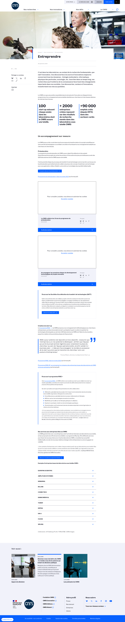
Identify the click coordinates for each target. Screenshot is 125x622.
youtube (111, 601)
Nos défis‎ (79, 9)
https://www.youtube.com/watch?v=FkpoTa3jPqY (83, 277)
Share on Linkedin (21, 78)
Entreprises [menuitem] (69, 607)
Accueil (40, 52)
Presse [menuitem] (68, 601)
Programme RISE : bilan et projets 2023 (49, 360)
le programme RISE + (50, 381)
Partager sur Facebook (25, 78)
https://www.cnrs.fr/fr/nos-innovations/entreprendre (16, 81)
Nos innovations (56, 9)
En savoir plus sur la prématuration (49, 171)
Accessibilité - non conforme (33, 618)
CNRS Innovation (49, 601)
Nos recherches (30, 9)
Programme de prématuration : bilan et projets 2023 (53, 176)
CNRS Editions (48, 604)
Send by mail (12, 81)
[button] (7, 619)
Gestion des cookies (62, 618)
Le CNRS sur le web (84, 2)
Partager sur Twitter (16, 78)
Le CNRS (103, 9)
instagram (106, 601)
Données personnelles (78, 618)
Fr (116, 2)
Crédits (48, 618)
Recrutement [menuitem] (70, 604)
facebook (101, 601)
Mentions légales (95, 618)
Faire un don (109, 2)
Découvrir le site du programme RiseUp (50, 457)
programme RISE (45, 328)
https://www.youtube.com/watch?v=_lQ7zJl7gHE (83, 223)
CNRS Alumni (47, 607)
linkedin (96, 601)
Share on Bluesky (12, 78)
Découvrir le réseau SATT (49, 312)
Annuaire (99, 2)
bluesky (87, 601)
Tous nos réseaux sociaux (92, 606)
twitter (91, 601)
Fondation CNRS (48, 597)
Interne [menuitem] (68, 611)
